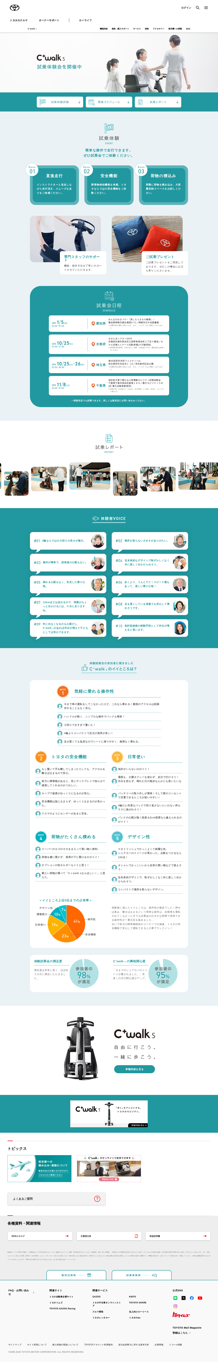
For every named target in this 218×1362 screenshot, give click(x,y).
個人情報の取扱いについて (65, 1344)
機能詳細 (104, 29)
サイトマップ (15, 1344)
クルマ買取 (97, 1312)
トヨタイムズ (56, 1302)
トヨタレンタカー (101, 1317)
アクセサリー (158, 29)
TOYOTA (14, 7)
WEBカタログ (18, 1236)
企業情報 (159, 1344)
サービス (137, 29)
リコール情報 (175, 1344)
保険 (147, 29)
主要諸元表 (86, 1236)
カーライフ (85, 20)
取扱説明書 (155, 1236)
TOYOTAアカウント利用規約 (98, 1344)
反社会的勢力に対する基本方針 (133, 1344)
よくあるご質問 (23, 1198)
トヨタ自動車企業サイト (61, 1296)
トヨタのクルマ (19, 20)
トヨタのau (134, 1317)
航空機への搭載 (175, 29)
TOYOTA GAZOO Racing (62, 1308)
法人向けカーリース (139, 1312)
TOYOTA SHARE (138, 1302)
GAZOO (96, 1296)
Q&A (188, 29)
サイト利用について (37, 1344)
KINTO (132, 1296)
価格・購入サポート (120, 29)
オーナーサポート (49, 20)
